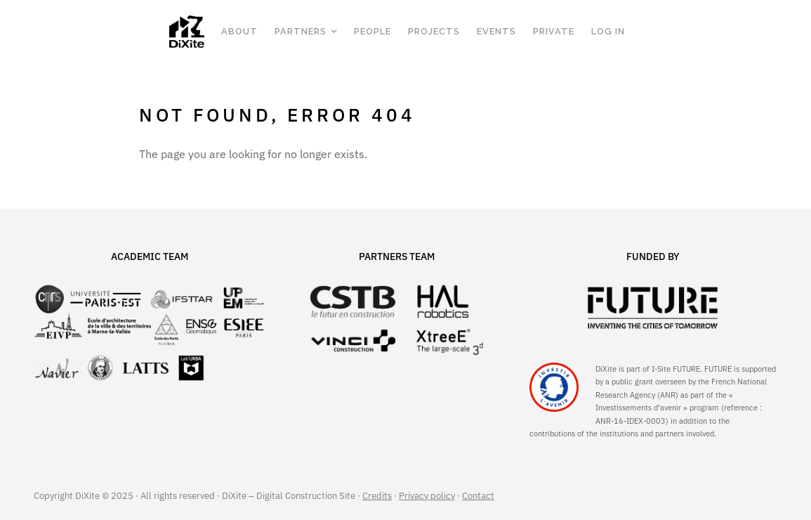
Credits (377, 496)
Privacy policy (427, 496)
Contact (478, 496)
